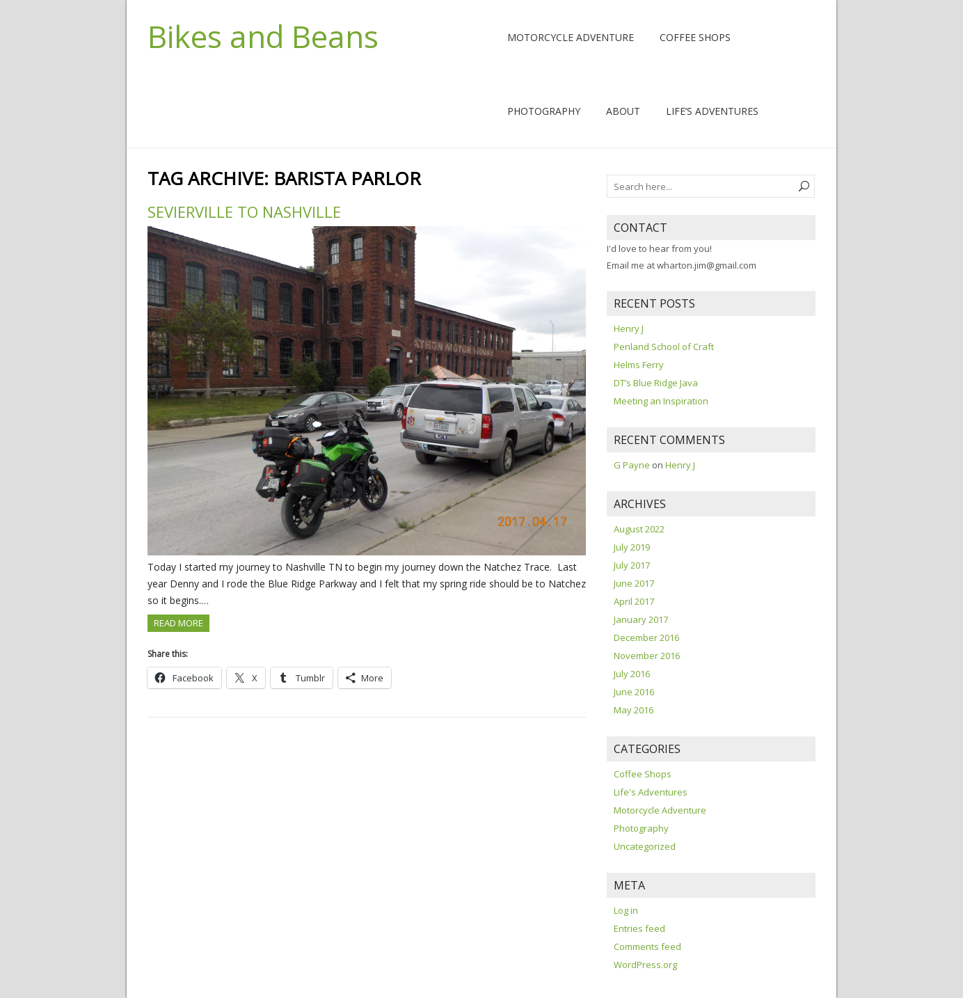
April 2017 (634, 601)
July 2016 (632, 673)
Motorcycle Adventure (570, 37)
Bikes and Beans (263, 36)
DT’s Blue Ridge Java (656, 383)
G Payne (632, 465)
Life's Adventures (650, 792)
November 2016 (647, 655)
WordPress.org (645, 964)
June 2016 (634, 692)
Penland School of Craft (664, 346)
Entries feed (639, 928)
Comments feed (647, 946)
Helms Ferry (639, 364)
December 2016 (646, 637)
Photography (543, 111)
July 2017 (632, 565)
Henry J (629, 328)
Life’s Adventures (712, 111)
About (623, 111)
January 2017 (641, 619)
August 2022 (639, 529)
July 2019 (632, 547)
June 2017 (634, 583)
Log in (626, 910)
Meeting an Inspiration (661, 401)
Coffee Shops (695, 37)
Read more (178, 623)
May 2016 (633, 710)
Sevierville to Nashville (244, 211)
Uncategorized (645, 846)
